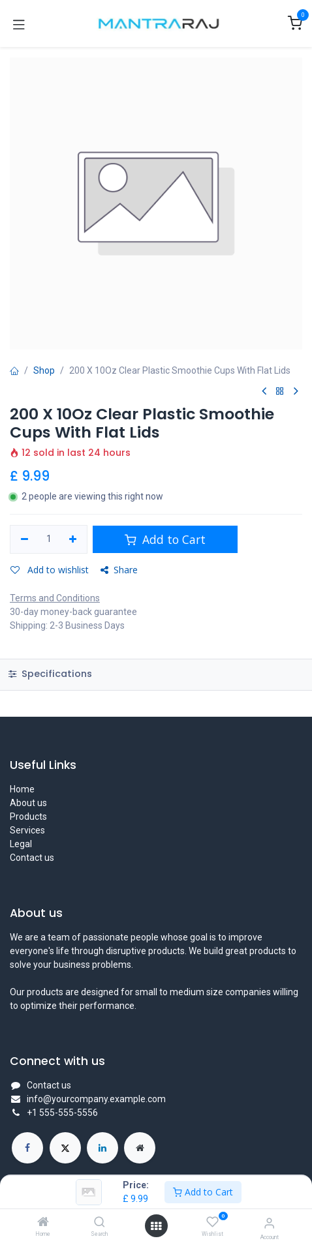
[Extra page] (139, 1147)
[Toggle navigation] (19, 23)
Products (28, 816)
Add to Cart (203, 1192)
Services (27, 830)
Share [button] (119, 569)
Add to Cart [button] (165, 539)
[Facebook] (27, 1147)
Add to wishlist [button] (49, 569)
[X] (65, 1147)
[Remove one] (24, 539)
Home (22, 789)
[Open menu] (156, 1226)
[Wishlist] (212, 1222)
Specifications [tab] (50, 673)
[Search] (99, 1223)
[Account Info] (269, 1223)
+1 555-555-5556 (62, 1112)
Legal (21, 844)
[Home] (43, 1223)
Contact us (32, 857)
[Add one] (73, 539)
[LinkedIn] (102, 1147)
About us (28, 803)
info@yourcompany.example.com (96, 1099)
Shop (44, 370)
